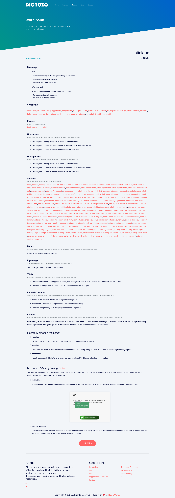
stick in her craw (89, 185)
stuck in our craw (101, 220)
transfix (136, 111)
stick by (82, 114)
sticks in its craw (134, 210)
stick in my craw (130, 185)
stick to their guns (103, 194)
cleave (43, 111)
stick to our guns (87, 194)
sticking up (32, 236)
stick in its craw (117, 185)
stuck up (73, 236)
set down (46, 114)
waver (35, 114)
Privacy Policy (126, 474)
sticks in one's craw (44, 213)
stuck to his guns (87, 226)
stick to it (132, 236)
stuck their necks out (56, 226)
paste (84, 111)
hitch (40, 127)
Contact (90, 5)
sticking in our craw (46, 201)
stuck (105, 217)
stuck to (38, 239)
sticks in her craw (105, 210)
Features (65, 5)
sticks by (109, 236)
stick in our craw (43, 188)
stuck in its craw (56, 220)
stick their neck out (102, 191)
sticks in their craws (109, 213)
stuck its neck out (85, 223)
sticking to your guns (136, 207)
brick (29, 127)
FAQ (90, 474)
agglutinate (56, 111)
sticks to (30, 239)
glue (74, 111)
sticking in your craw (117, 201)
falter (29, 114)
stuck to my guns (116, 226)
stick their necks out (119, 191)
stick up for (142, 233)
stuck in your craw (44, 223)
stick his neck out (75, 185)
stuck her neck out (116, 217)
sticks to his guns (80, 217)
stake (129, 111)
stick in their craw (73, 188)
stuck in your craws (60, 223)
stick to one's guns (72, 194)
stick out (98, 233)
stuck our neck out (124, 223)
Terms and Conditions (129, 467)
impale (113, 111)
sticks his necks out (89, 210)
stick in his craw (103, 185)
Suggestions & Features (98, 477)
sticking (42, 185)
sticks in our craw (60, 213)
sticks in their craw (92, 213)
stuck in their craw (132, 220)
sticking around (64, 233)
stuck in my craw (70, 220)
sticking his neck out (66, 197)
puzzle (90, 111)
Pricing (74, 5)
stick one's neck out (54, 191)
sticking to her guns (35, 207)
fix (108, 111)
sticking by (100, 236)
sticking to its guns (68, 207)
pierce (53, 114)
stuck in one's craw (85, 220)
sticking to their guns (118, 207)
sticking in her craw (83, 197)
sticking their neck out (118, 204)
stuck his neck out (132, 217)
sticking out (107, 233)
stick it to (132, 188)
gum (79, 111)
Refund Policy (126, 470)
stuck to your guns (43, 230)
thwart (103, 111)
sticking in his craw (99, 197)
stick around (52, 233)
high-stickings (40, 233)
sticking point (119, 230)
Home (56, 5)
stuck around (88, 233)
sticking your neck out (36, 210)
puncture (66, 114)
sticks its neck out (50, 217)
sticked (35, 185)
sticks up (54, 236)
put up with (107, 114)
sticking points (132, 230)
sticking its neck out (46, 204)
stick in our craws (58, 188)
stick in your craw (104, 188)
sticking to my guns (84, 207)
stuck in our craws (116, 220)
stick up (134, 233)
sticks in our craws (76, 213)
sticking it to (32, 204)
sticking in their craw (81, 201)
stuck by (117, 236)
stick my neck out (38, 191)
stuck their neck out (39, 226)
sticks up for (64, 236)
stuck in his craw (42, 220)
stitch (34, 127)
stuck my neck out (101, 223)
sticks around (76, 233)
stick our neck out (70, 191)
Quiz (91, 470)
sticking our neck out (81, 204)
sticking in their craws (99, 201)
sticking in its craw (115, 197)
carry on (36, 111)
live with (98, 114)
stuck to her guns (72, 226)
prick (59, 114)
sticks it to (37, 217)
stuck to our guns (131, 226)
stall (92, 114)
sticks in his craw (120, 210)
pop (40, 114)
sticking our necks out (99, 204)
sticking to (141, 236)
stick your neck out (133, 194)
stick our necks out (85, 191)
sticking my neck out (63, 204)
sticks (49, 185)
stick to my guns (57, 194)
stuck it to (73, 223)
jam (87, 114)
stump (97, 111)
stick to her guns (134, 191)
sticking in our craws (63, 201)
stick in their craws (88, 188)
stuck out (126, 233)
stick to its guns (43, 194)
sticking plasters (106, 230)
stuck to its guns (101, 226)
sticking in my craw (131, 197)
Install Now (87, 443)
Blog (82, 5)
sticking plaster (92, 230)
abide (29, 111)
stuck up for (82, 236)
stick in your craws (119, 188)
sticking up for (43, 236)
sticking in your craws (135, 201)
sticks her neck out (72, 210)
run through (121, 111)
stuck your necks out (77, 230)
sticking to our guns (101, 207)
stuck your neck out (60, 230)
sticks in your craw (125, 213)
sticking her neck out (48, 197)
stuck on (112, 223)
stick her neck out (60, 185)
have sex (143, 111)
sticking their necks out (137, 204)
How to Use (93, 467)
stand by (74, 114)
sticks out (117, 233)
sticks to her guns (65, 217)
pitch (45, 127)
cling (49, 111)
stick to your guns (118, 194)
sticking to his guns (51, 207)
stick (29, 185)
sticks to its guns (95, 217)
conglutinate (67, 111)
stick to (124, 236)
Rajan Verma (114, 494)
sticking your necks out (55, 210)
